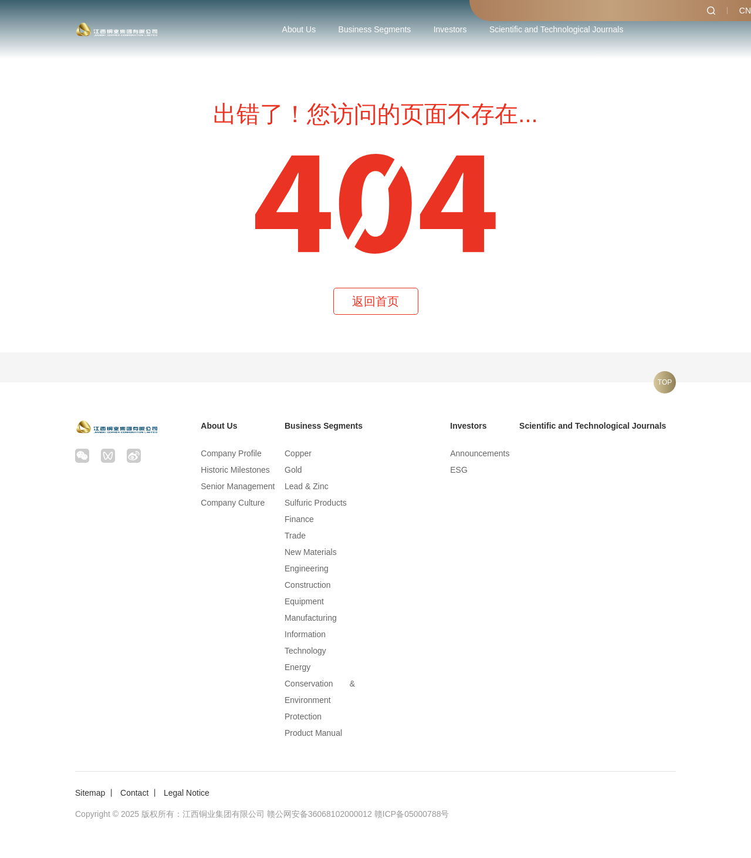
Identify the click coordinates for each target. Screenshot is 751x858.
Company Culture (233, 502)
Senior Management (238, 486)
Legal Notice (186, 793)
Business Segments (375, 29)
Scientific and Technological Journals (556, 29)
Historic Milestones (235, 470)
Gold (293, 470)
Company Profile (231, 453)
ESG (459, 470)
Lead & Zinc (307, 486)
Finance (299, 519)
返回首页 (375, 301)
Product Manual (313, 733)
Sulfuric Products (316, 502)
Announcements (479, 453)
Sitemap (90, 793)
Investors (450, 29)
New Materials (311, 552)
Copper (298, 453)
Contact (134, 793)
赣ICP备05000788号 (411, 814)
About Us (299, 29)
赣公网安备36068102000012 (319, 814)
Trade (295, 535)
